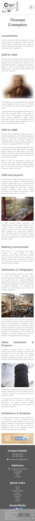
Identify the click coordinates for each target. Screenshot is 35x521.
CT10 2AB (18, 477)
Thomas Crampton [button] (17, 491)
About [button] (17, 489)
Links (17, 499)
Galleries (17, 497)
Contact (17, 501)
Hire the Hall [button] (17, 495)
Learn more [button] (13, 519)
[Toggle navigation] (31, 7)
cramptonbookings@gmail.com (19, 459)
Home (17, 487)
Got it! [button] (24, 515)
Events (17, 493)
